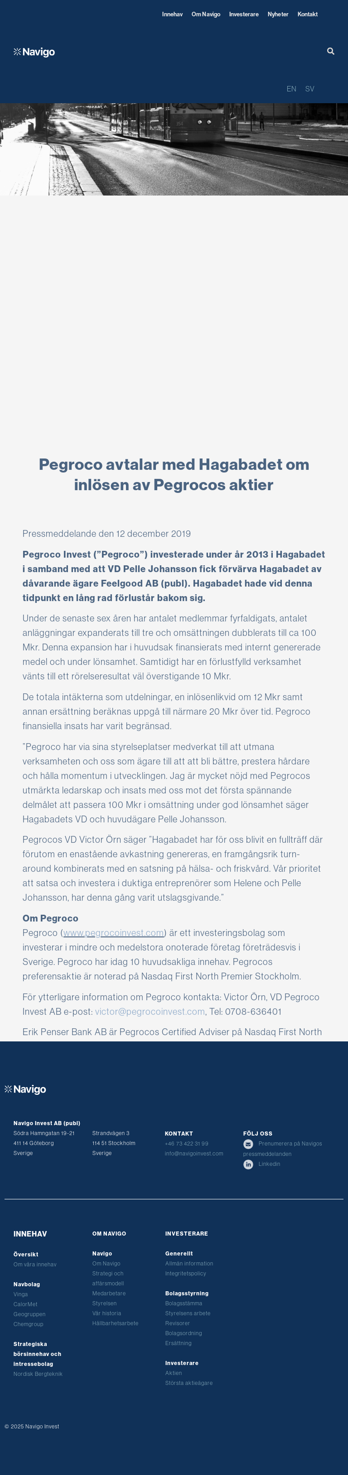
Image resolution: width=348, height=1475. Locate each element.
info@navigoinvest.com (194, 1153)
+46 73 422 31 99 (187, 1143)
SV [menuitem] (309, 88)
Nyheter (278, 14)
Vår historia (106, 1313)
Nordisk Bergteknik (38, 1373)
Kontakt (308, 14)
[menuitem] (291, 88)
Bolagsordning (183, 1333)
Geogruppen (30, 1314)
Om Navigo (206, 14)
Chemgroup (29, 1324)
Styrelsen (104, 1303)
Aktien (173, 1373)
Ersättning (178, 1343)
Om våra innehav (35, 1264)
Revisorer (177, 1323)
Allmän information (189, 1263)
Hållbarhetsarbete (115, 1323)
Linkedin (261, 1163)
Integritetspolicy (186, 1273)
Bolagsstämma (184, 1303)
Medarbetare (109, 1293)
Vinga (21, 1294)
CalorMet (26, 1304)
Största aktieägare (189, 1383)
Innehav (172, 14)
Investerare (244, 14)
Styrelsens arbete (188, 1313)
